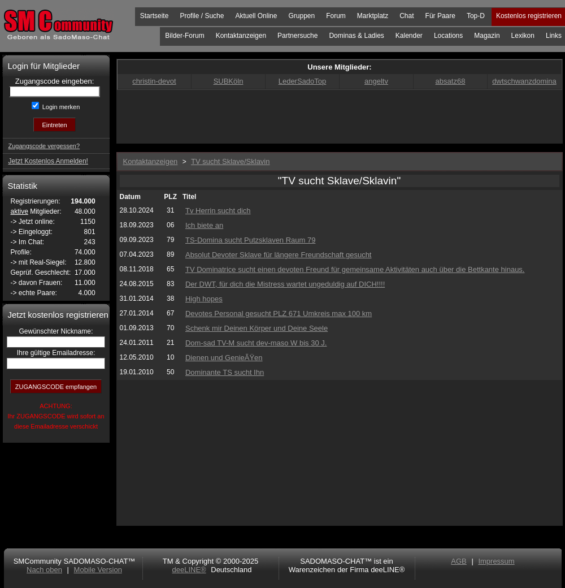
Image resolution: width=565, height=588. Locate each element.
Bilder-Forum (184, 36)
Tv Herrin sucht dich (218, 210)
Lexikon (522, 36)
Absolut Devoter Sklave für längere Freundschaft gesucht (278, 254)
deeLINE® (189, 569)
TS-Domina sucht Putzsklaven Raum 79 (250, 240)
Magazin (486, 36)
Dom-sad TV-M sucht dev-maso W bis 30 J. (256, 343)
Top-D (476, 16)
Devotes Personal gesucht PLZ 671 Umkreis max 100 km (278, 313)
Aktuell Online (256, 16)
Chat (406, 16)
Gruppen (301, 16)
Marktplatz (372, 16)
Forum (336, 16)
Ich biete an (204, 225)
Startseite (154, 16)
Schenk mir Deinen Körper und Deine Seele (256, 328)
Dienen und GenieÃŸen (224, 357)
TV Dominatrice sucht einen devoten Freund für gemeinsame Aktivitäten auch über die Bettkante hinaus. (355, 269)
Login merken (60, 106)
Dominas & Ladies (356, 36)
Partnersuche (297, 36)
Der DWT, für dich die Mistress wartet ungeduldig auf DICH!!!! (285, 284)
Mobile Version (98, 569)
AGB (458, 561)
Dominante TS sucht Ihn (224, 372)
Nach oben (44, 569)
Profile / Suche (202, 16)
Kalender (409, 36)
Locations (448, 36)
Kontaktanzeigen (241, 36)
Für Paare (440, 16)
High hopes (204, 299)
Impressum (496, 561)
